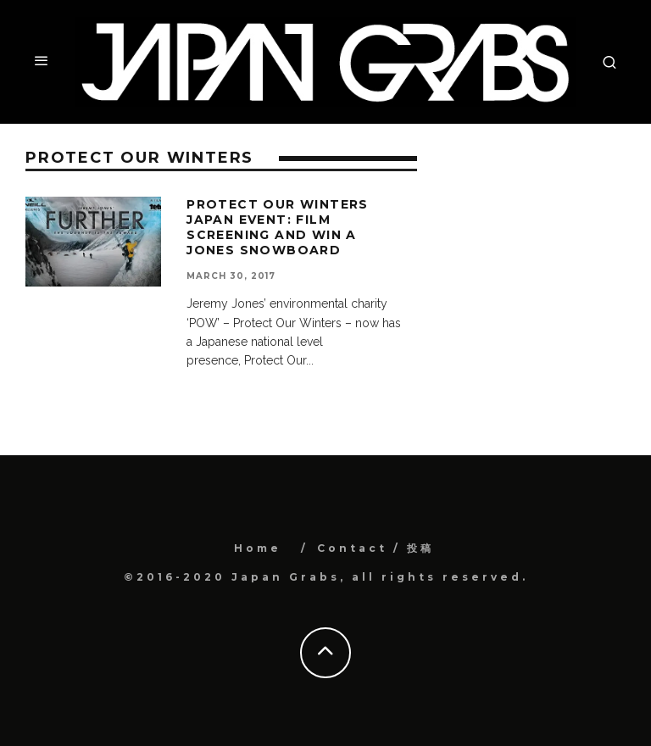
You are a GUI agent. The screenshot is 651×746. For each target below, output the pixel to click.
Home (257, 548)
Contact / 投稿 (375, 548)
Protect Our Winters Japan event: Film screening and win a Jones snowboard (277, 228)
